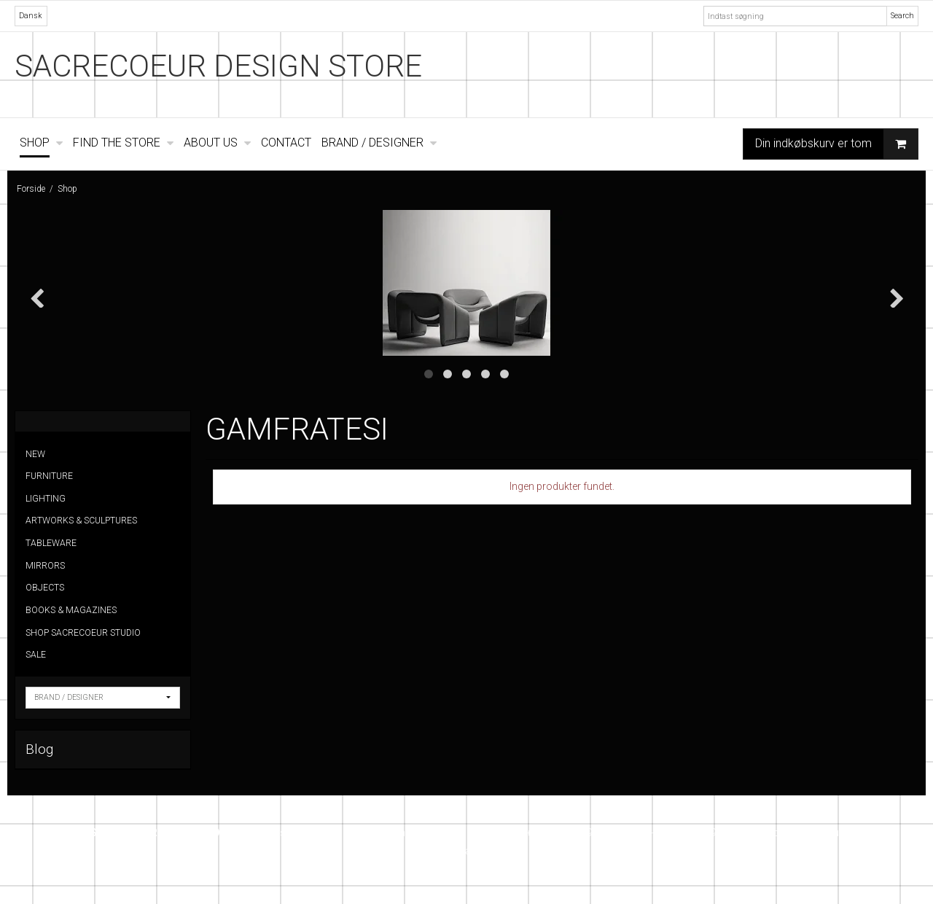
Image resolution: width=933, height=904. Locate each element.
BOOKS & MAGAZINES (71, 610)
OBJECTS (45, 587)
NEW (35, 454)
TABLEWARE (51, 543)
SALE (36, 655)
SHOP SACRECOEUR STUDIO (83, 633)
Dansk (30, 15)
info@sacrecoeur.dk (808, 832)
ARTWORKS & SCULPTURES (81, 520)
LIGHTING (46, 499)
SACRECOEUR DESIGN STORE (218, 66)
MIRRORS (45, 566)
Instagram (466, 851)
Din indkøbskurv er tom (836, 144)
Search (902, 15)
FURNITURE (49, 476)
